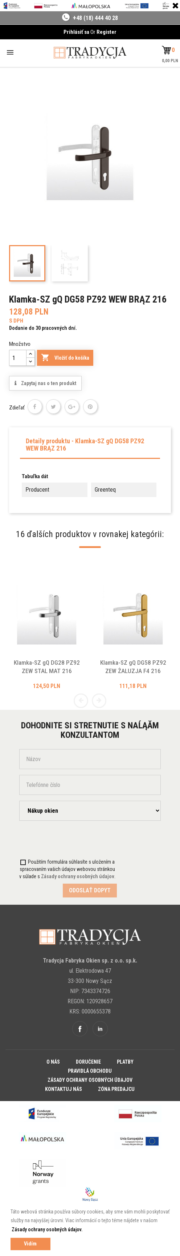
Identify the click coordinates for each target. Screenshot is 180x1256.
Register (106, 32)
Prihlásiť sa (77, 32)
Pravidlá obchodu (90, 1071)
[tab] (90, 447)
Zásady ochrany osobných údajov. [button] (47, 1229)
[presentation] (61, 841)
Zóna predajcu (116, 1089)
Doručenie (88, 1062)
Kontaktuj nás (63, 1089)
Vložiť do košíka (65, 358)
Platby (125, 1062)
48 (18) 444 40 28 (97, 18)
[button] (168, 50)
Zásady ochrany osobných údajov (90, 1080)
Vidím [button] (30, 1244)
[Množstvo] (17, 358)
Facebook (79, 1028)
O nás (53, 1062)
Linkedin (100, 1028)
